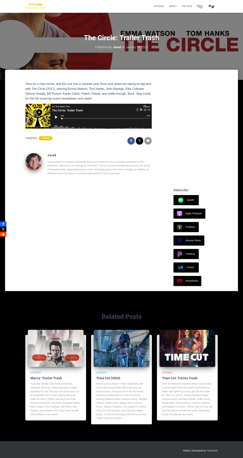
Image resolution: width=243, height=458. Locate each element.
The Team (187, 6)
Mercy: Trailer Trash (46, 378)
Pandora (186, 254)
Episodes (159, 6)
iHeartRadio (187, 281)
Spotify (186, 200)
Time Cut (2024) (108, 378)
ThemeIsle (212, 450)
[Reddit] (3, 234)
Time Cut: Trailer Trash (180, 378)
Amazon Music (189, 240)
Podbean (186, 227)
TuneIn (186, 267)
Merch (173, 6)
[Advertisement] (195, 132)
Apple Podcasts (189, 213)
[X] (3, 229)
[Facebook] (3, 224)
